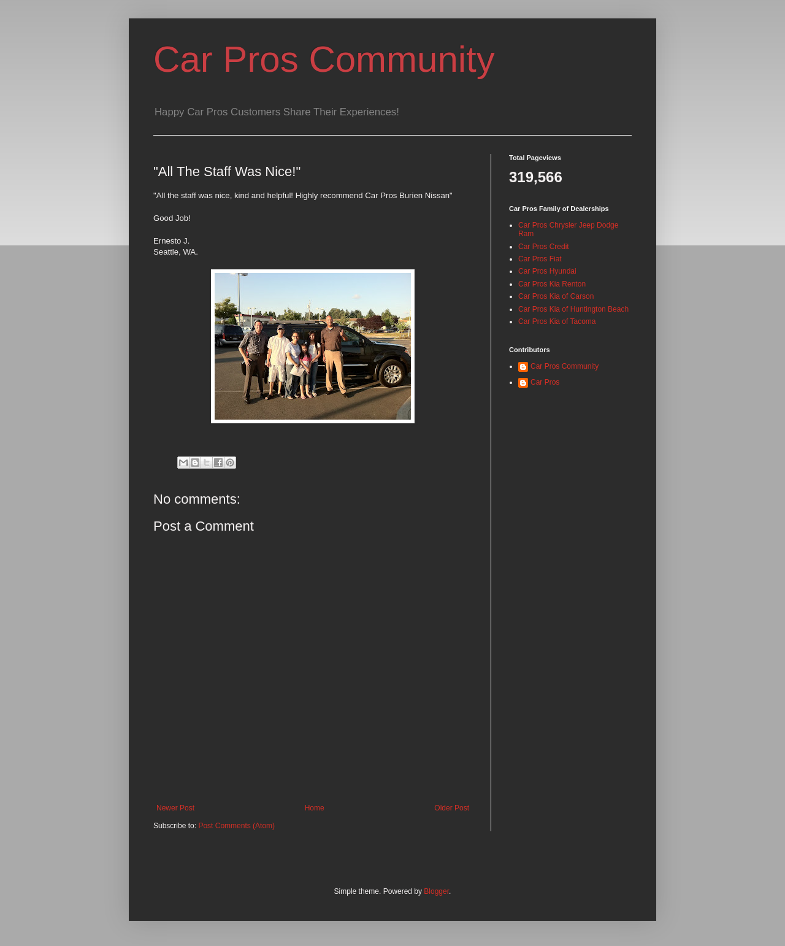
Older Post (451, 808)
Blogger (436, 891)
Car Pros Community (324, 59)
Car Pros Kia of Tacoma (557, 321)
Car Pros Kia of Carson (556, 296)
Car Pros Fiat (540, 259)
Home (314, 808)
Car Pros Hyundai (547, 271)
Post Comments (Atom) (236, 825)
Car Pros (544, 382)
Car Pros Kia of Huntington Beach (573, 309)
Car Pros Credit (543, 246)
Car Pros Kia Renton (552, 284)
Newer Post (175, 808)
